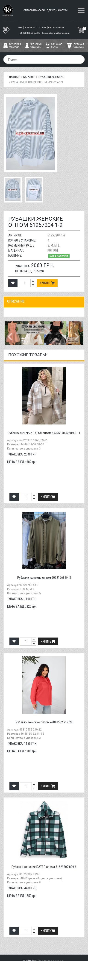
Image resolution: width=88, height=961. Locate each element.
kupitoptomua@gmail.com (56, 33)
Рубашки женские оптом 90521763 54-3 (44, 577)
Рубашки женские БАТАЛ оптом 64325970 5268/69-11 (44, 433)
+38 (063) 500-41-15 (29, 27)
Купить (47, 283)
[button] (10, 333)
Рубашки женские (51, 77)
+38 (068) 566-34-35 (29, 33)
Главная (13, 77)
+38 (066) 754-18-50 (53, 27)
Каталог (28, 77)
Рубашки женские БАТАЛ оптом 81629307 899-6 (44, 867)
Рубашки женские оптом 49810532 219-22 (44, 722)
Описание (15, 301)
